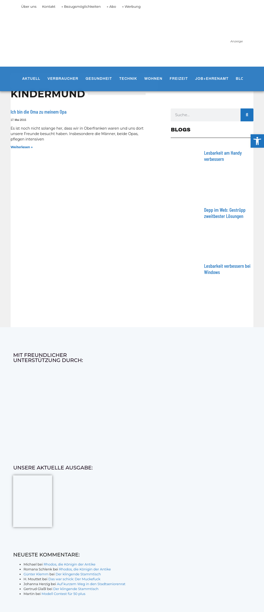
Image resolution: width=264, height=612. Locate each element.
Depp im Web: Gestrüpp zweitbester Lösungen (224, 213)
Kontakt (48, 6)
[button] (257, 141)
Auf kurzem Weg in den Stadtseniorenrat (91, 584)
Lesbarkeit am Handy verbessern (223, 156)
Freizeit (179, 79)
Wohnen (153, 79)
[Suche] (247, 114)
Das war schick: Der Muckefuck (74, 579)
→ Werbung (131, 6)
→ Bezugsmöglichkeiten (81, 6)
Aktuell (31, 79)
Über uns (28, 6)
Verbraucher (62, 79)
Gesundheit (99, 79)
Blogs (243, 79)
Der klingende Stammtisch (78, 574)
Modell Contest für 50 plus (63, 594)
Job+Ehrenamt (212, 79)
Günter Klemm (35, 574)
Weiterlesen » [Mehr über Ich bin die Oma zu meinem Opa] (22, 147)
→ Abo (111, 6)
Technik (128, 79)
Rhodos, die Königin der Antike (69, 564)
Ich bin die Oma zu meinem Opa (39, 111)
